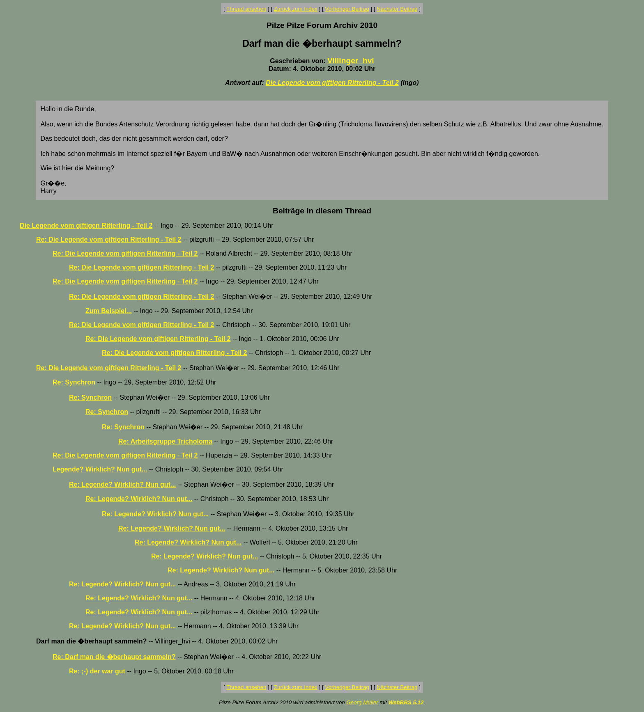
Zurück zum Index (295, 9)
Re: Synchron (74, 382)
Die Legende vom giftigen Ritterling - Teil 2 (332, 82)
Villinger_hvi (350, 60)
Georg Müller (362, 702)
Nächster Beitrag (397, 9)
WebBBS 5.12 (406, 702)
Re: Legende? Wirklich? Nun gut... (122, 484)
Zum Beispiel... (108, 310)
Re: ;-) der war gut (97, 671)
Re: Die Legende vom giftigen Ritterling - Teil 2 (109, 239)
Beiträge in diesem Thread (322, 210)
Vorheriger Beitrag (347, 9)
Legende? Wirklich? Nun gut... (100, 469)
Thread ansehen (246, 9)
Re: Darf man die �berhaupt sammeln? (114, 656)
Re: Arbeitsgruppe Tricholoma (165, 441)
